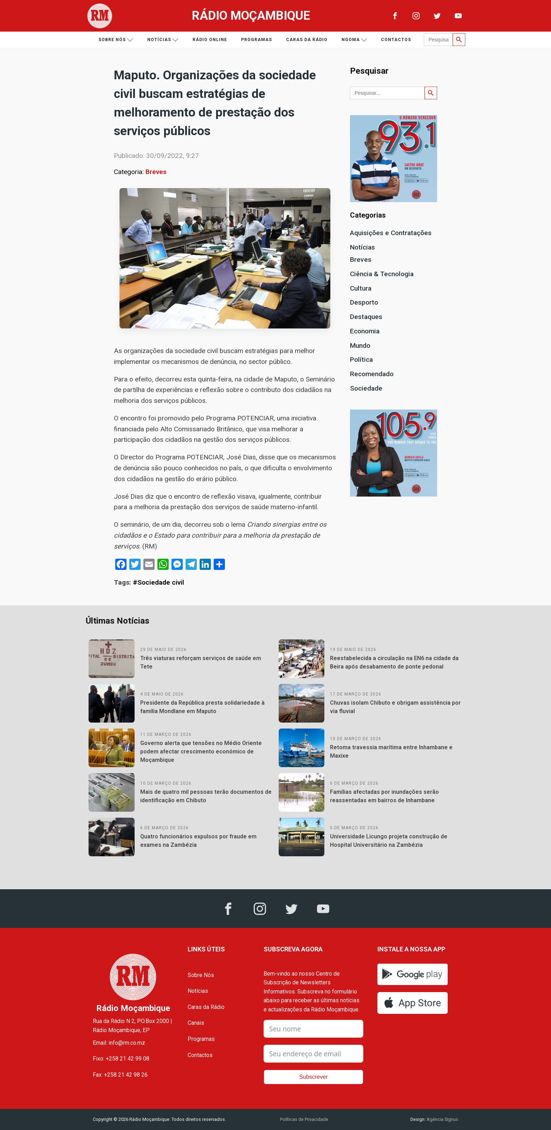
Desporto (364, 302)
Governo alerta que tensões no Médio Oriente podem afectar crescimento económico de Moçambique (201, 751)
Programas (256, 39)
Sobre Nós (201, 975)
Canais (196, 1022)
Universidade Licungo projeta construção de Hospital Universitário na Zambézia (388, 840)
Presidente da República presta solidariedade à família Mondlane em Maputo (202, 706)
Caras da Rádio (307, 39)
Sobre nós (115, 40)
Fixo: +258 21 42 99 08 (121, 1058)
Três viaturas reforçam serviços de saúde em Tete (200, 662)
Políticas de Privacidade (304, 1119)
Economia (365, 331)
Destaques (366, 317)
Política (361, 359)
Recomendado (372, 374)
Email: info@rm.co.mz (119, 1042)
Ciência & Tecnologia (382, 274)
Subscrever (313, 1077)
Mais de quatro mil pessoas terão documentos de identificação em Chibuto (206, 796)
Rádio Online (210, 39)
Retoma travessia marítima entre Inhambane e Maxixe (391, 751)
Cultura (360, 288)
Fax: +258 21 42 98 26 (120, 1074)
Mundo (360, 345)
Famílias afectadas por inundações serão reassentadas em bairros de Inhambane (384, 796)
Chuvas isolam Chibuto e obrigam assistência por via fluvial (395, 706)
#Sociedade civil (158, 582)
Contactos (396, 39)
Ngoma (354, 40)
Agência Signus (442, 1119)
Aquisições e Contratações (391, 233)
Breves (156, 172)
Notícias (163, 40)
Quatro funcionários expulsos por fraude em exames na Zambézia (198, 840)
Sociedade (366, 388)
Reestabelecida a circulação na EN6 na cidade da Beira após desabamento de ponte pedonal (394, 662)
